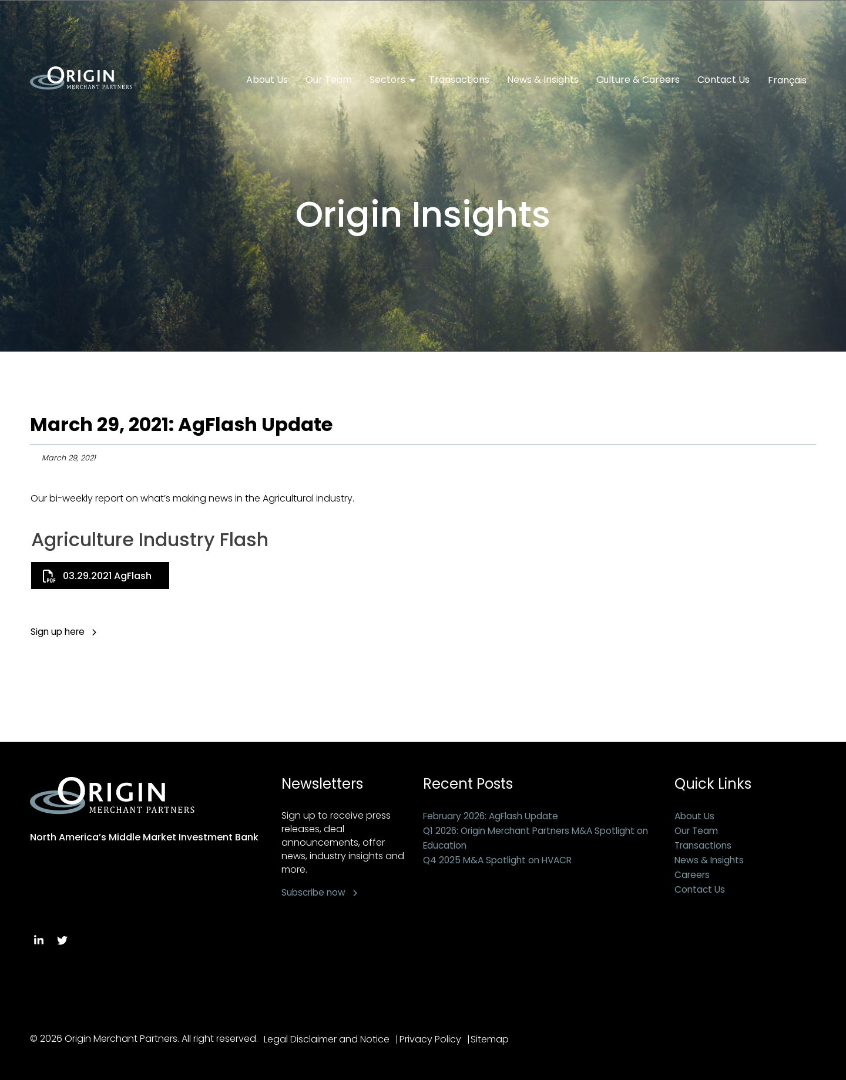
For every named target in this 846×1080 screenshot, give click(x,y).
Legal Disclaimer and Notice (327, 1039)
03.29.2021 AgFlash (107, 576)
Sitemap (497, 1039)
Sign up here (59, 631)
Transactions (459, 79)
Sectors (387, 79)
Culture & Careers (638, 79)
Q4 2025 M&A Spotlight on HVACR (501, 860)
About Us (267, 79)
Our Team (329, 79)
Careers (693, 875)
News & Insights (543, 79)
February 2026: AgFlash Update (495, 816)
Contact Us (723, 79)
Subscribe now (315, 892)
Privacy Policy (434, 1039)
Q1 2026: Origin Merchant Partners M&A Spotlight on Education (536, 838)
